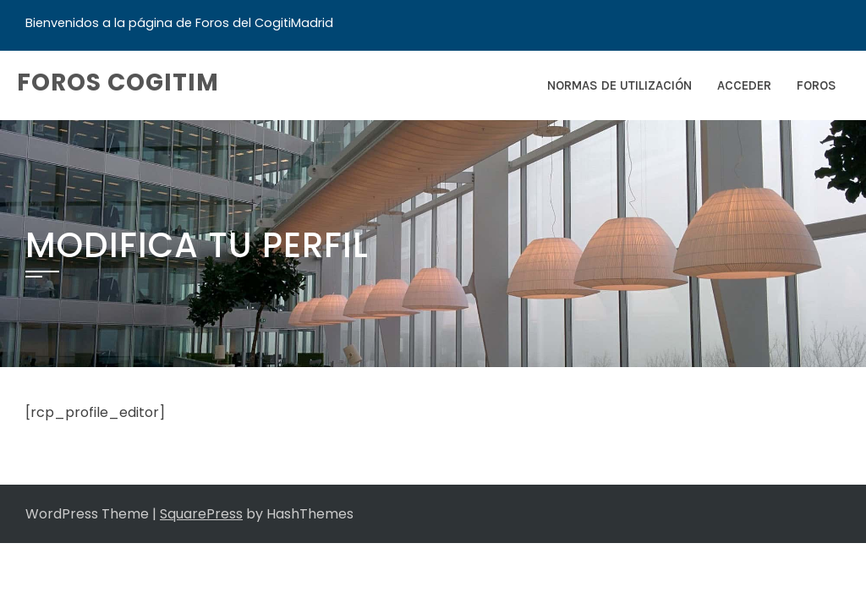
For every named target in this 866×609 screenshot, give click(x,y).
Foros (816, 85)
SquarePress (201, 514)
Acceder (744, 85)
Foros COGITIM (118, 82)
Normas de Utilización (619, 85)
